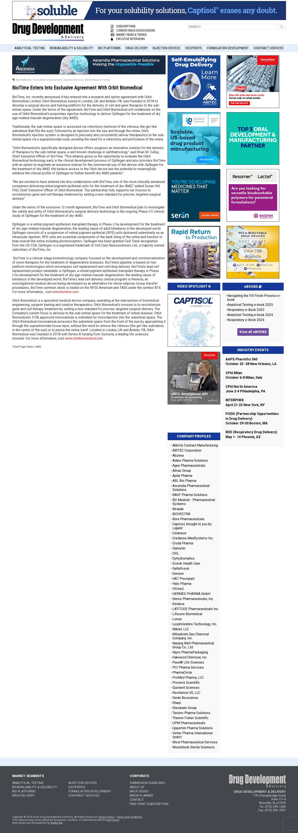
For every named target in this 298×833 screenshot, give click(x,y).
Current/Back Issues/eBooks (133, 30)
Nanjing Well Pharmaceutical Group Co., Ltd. (193, 645)
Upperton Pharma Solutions (193, 728)
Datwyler (179, 548)
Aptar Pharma (182, 476)
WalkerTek (57, 822)
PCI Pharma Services (188, 667)
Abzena (178, 455)
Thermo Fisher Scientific (190, 718)
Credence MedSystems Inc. (192, 538)
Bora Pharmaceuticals (188, 519)
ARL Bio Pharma (184, 481)
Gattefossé (180, 568)
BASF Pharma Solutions (189, 495)
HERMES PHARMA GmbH (191, 594)
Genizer (178, 574)
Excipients (193, 48)
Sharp (176, 703)
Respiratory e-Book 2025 (245, 310)
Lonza (177, 619)
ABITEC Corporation (187, 450)
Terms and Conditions (129, 817)
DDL (175, 553)
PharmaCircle (182, 672)
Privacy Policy (106, 817)
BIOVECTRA (181, 514)
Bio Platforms (109, 48)
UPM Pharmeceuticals (188, 723)
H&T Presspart (183, 579)
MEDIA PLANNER (141, 795)
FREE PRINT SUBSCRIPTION (149, 804)
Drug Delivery (137, 48)
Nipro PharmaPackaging (190, 652)
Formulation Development (228, 48)
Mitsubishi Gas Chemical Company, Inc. (190, 636)
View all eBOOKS (253, 332)
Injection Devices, (74, 80)
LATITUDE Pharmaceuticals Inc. (195, 609)
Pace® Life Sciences (188, 662)
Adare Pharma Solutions (190, 460)
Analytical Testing (30, 48)
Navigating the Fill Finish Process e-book (254, 298)
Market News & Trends (129, 34)
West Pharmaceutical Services (195, 742)
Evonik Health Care (186, 563)
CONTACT (137, 800)
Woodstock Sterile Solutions (193, 747)
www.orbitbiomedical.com (84, 338)
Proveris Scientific (186, 683)
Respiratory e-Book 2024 (245, 320)
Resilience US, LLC (186, 693)
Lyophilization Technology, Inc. (194, 624)
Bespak (178, 509)
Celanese (179, 533)
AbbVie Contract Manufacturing (195, 445)
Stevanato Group (184, 708)
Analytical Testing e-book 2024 (250, 315)
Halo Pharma (181, 584)
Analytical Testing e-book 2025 (250, 305)
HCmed (177, 589)
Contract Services (268, 48)
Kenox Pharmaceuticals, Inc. (193, 599)
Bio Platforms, (24, 80)
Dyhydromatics (183, 558)
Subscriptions (123, 26)
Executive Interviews (128, 39)
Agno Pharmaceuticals (188, 466)
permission (112, 819)
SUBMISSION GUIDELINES (147, 783)
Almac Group (181, 471)
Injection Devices (166, 48)
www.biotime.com (65, 292)
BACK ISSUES (139, 791)
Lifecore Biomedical (187, 614)
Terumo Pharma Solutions (191, 713)
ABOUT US (137, 787)
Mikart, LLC (180, 629)
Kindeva (178, 604)
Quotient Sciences (185, 688)
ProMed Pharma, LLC (188, 678)
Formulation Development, (48, 80)
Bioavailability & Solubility (71, 48)
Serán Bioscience (185, 698)
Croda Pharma (182, 543)
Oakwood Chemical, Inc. (189, 657)
